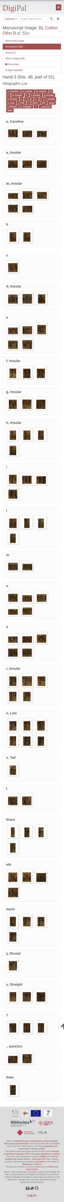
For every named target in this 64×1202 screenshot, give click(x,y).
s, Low (11, 102)
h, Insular (13, 99)
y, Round (12, 106)
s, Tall (21, 102)
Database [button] (11, 18)
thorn (35, 102)
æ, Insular (41, 91)
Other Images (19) (15, 58)
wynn (51, 102)
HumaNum (40, 1162)
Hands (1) (10, 52)
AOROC (43, 1156)
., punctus (45, 106)
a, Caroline (13, 91)
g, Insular (49, 95)
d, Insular (17, 95)
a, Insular (28, 91)
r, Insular (50, 99)
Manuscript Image (14, 40)
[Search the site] (33, 19)
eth (44, 102)
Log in (31, 1195)
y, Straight (26, 106)
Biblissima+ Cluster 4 (31, 1164)
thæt (10, 110)
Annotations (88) (14, 46)
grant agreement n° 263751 (48, 1154)
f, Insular (36, 95)
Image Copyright (14, 70)
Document (13, 64)
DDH (43, 1149)
